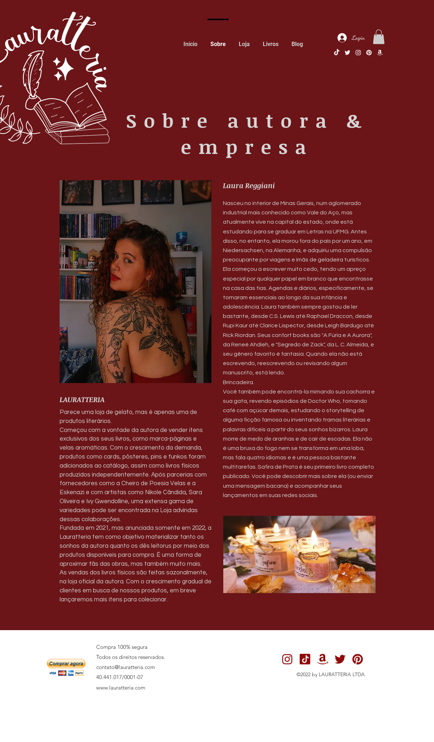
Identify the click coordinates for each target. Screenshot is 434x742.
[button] (379, 36)
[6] (305, 659)
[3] (358, 659)
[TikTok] (336, 52)
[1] (347, 52)
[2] (287, 659)
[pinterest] (369, 52)
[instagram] (358, 52)
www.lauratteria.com (120, 687)
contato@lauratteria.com (125, 667)
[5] (379, 52)
